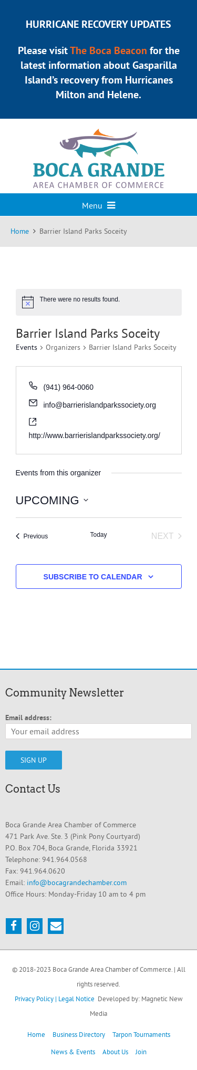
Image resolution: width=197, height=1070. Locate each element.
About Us (115, 1051)
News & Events (73, 1051)
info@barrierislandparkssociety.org (99, 405)
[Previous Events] (32, 536)
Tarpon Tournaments (141, 1034)
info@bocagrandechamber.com (77, 882)
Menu (98, 205)
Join (141, 1051)
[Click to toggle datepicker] (52, 500)
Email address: (28, 717)
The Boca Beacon (108, 50)
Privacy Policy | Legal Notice (55, 998)
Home (36, 1034)
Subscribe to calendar (93, 577)
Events (26, 347)
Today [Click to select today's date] (98, 534)
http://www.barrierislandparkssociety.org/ (94, 435)
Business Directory (79, 1034)
